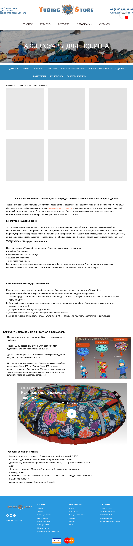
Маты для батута (43, 528)
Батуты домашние (43, 521)
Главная (9, 85)
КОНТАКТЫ (104, 24)
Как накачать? (57, 76)
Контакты (72, 521)
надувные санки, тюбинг (60, 208)
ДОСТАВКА (63, 24)
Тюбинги (20, 85)
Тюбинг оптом (73, 511)
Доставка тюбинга (76, 76)
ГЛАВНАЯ (28, 24)
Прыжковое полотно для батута (48, 531)
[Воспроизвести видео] (71, 414)
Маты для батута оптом (76, 515)
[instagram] (11, 515)
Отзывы (71, 525)
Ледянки (119, 69)
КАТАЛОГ (45, 24)
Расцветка (39, 69)
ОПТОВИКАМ (83, 24)
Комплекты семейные (100, 69)
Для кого (52, 69)
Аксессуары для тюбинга (73, 69)
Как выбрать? (39, 76)
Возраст (25, 69)
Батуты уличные (42, 518)
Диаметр (13, 69)
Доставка (72, 518)
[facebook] (7, 515)
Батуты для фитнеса (44, 515)
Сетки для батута (43, 525)
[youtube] (14, 515)
